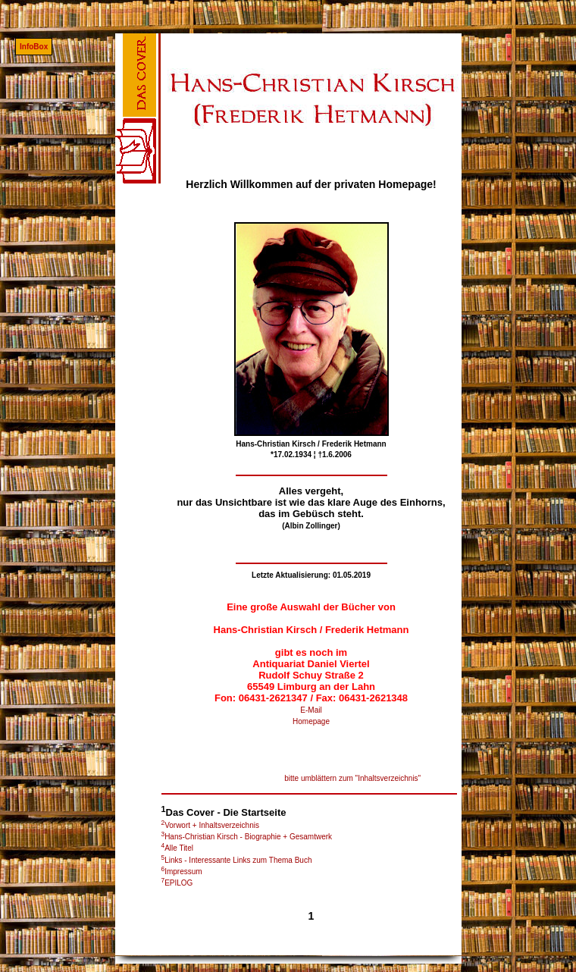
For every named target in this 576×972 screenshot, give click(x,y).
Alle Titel (177, 848)
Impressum (181, 871)
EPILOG (177, 883)
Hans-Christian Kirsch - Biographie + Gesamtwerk (247, 836)
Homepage (311, 721)
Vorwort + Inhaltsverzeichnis (210, 825)
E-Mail (310, 710)
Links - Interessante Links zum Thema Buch (236, 860)
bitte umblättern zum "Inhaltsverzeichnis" (352, 778)
